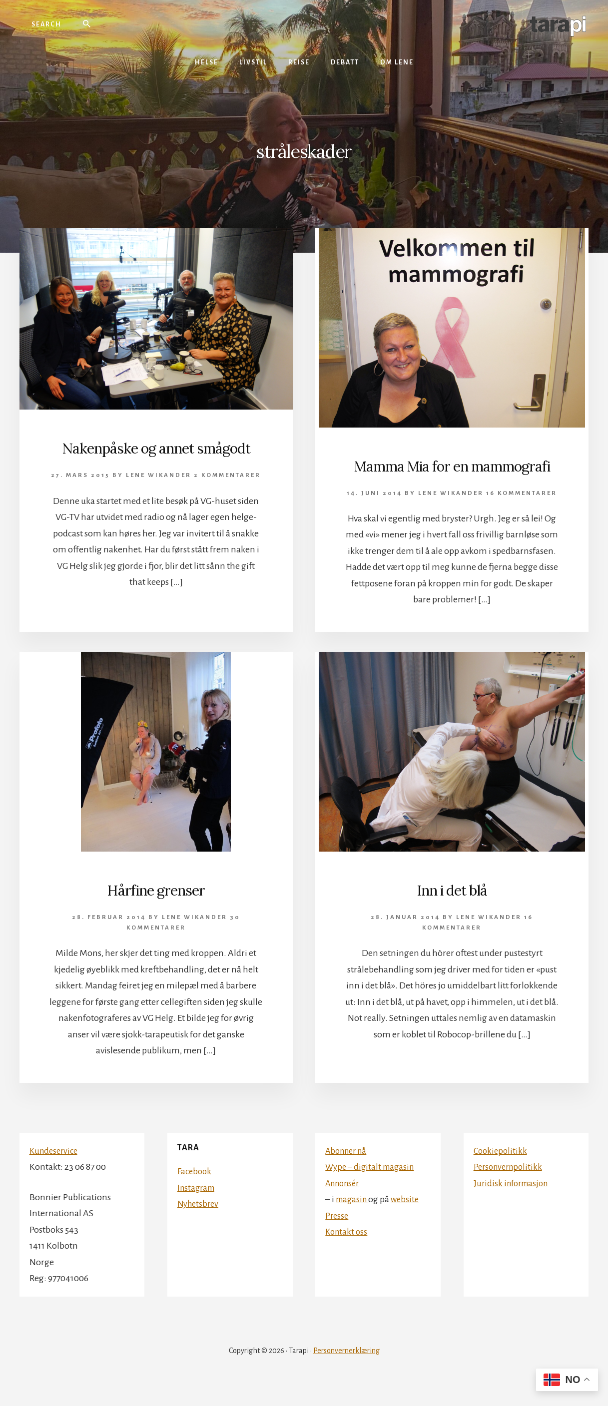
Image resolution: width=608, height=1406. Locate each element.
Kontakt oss (347, 1253)
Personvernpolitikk (510, 1188)
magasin (353, 1221)
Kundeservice (55, 1172)
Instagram (197, 1209)
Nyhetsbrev (199, 1226)
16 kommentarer (521, 514)
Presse (337, 1237)
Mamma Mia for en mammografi (452, 476)
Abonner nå (348, 1172)
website (408, 1221)
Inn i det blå (452, 910)
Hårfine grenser (155, 910)
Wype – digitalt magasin (372, 1188)
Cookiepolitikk (502, 1172)
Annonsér (344, 1205)
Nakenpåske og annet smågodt (155, 458)
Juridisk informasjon (514, 1205)
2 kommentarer (227, 497)
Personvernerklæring (346, 1372)
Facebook (195, 1193)
